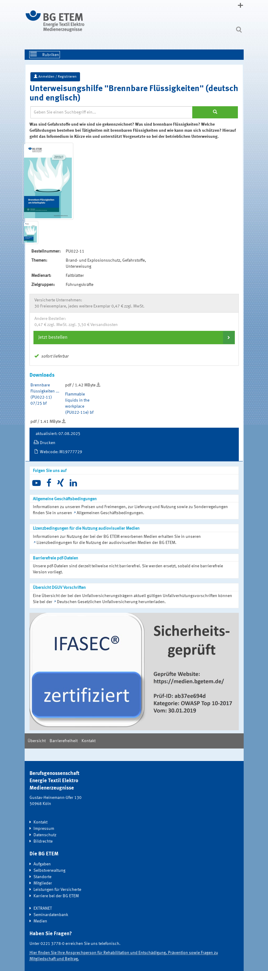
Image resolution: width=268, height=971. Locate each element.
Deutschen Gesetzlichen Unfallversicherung (97, 602)
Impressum (43, 829)
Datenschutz (44, 835)
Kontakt (89, 741)
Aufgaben (42, 864)
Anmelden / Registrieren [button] (55, 76)
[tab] (134, 337)
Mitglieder (42, 883)
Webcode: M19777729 (61, 452)
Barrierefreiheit (64, 741)
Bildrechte (43, 841)
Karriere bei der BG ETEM (56, 896)
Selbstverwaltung (49, 870)
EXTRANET (42, 908)
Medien (40, 921)
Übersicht (37, 741)
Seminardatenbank (50, 915)
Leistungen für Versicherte (57, 890)
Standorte (42, 877)
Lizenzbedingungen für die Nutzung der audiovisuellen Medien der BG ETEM (106, 543)
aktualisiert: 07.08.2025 (58, 434)
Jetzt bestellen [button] (53, 337)
